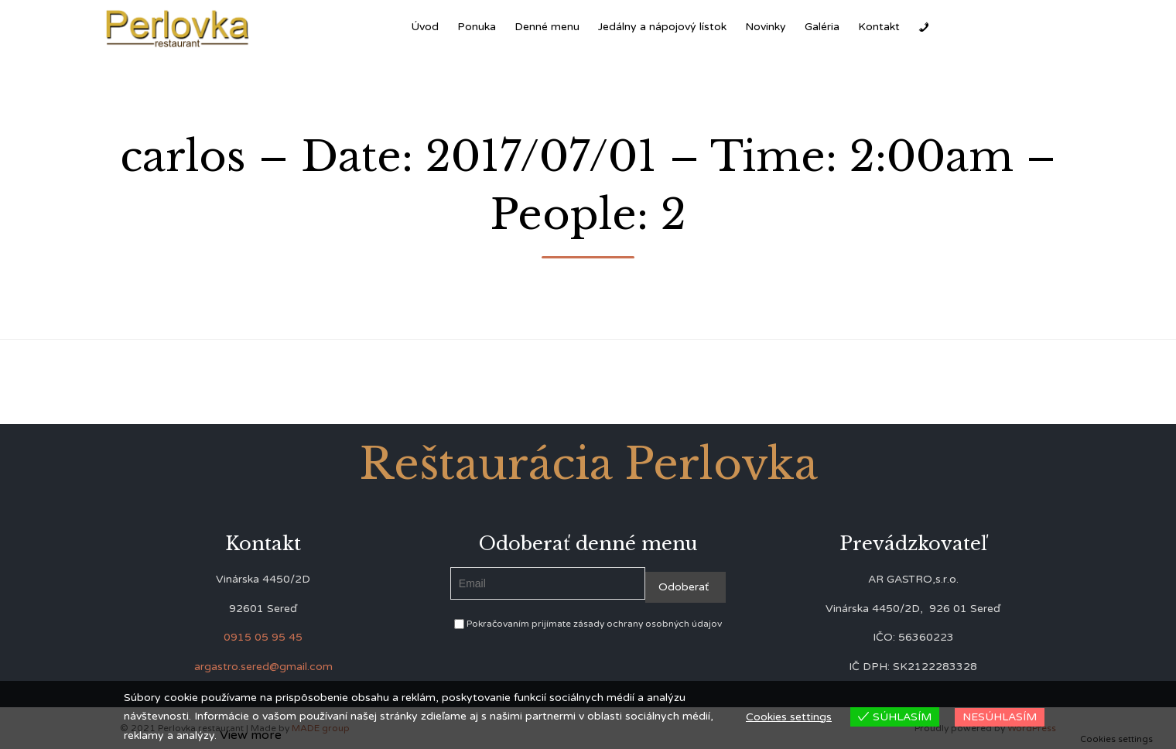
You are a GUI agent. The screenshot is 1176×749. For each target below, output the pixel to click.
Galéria (822, 26)
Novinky (765, 26)
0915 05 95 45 (263, 637)
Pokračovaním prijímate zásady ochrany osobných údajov (588, 623)
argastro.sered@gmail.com (263, 666)
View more (251, 735)
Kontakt (879, 26)
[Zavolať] (923, 27)
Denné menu (546, 26)
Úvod (425, 26)
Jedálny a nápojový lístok (662, 26)
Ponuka (476, 26)
